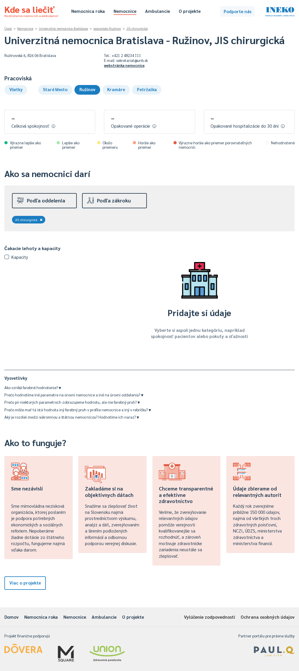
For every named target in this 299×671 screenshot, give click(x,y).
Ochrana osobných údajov (268, 617)
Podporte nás (237, 11)
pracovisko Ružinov (107, 28)
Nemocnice (125, 11)
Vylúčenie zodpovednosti (209, 617)
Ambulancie (157, 11)
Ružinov (87, 89)
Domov (11, 617)
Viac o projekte (25, 582)
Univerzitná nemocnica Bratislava (63, 28)
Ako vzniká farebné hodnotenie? (32, 387)
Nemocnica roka (88, 11)
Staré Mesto (55, 89)
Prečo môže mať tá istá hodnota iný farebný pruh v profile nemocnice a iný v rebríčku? (77, 409)
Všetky (15, 89)
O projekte (190, 11)
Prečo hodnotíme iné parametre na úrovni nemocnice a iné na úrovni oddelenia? (73, 394)
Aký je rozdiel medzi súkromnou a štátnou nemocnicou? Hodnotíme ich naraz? (71, 417)
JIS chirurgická (137, 28)
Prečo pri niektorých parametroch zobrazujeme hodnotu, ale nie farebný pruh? (72, 402)
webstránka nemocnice (124, 65)
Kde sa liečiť (31, 11)
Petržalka (147, 89)
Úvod (8, 28)
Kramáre (116, 89)
